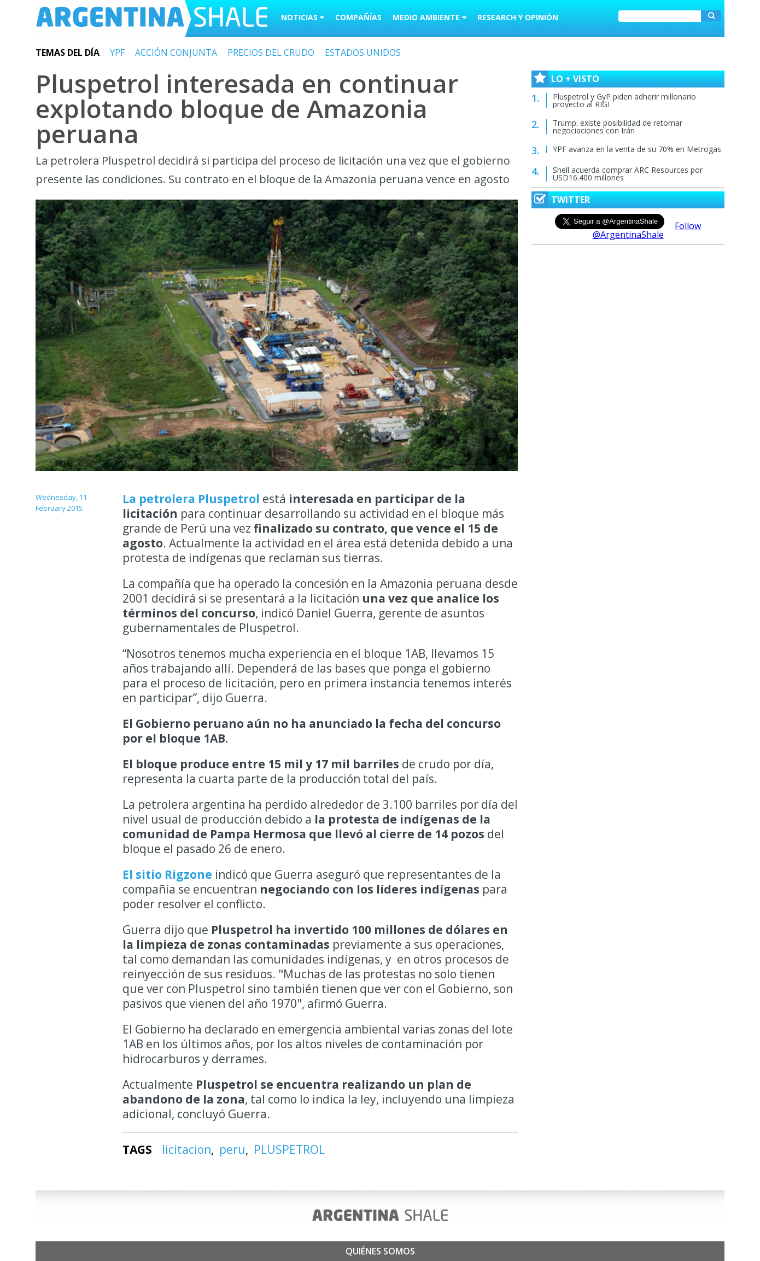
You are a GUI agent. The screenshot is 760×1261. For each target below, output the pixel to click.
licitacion (186, 1149)
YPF (117, 52)
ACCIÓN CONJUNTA (176, 52)
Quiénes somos (380, 1251)
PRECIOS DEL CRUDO (270, 52)
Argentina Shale (152, 18)
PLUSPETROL (289, 1149)
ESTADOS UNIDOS (363, 52)
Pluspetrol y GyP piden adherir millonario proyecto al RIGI (624, 100)
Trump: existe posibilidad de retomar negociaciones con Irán (617, 127)
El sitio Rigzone (168, 874)
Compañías (358, 17)
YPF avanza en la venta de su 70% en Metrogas (637, 149)
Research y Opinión (517, 17)
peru (232, 1149)
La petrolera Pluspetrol (191, 498)
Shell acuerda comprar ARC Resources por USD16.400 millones (628, 174)
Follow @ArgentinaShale (647, 230)
